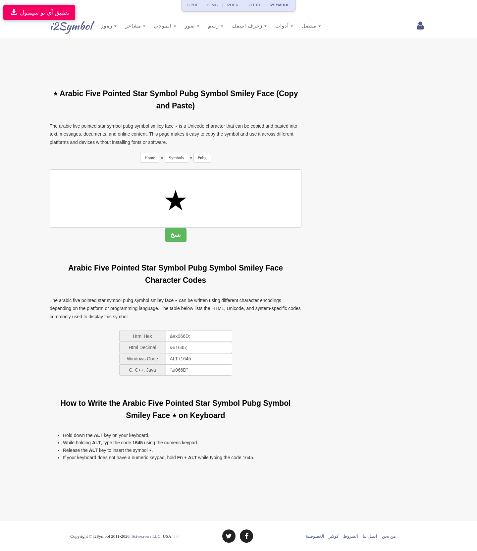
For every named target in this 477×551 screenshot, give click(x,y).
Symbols (176, 157)
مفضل (300, 26)
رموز (98, 26)
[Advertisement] (175, 59)
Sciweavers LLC (146, 536)
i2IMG (212, 5)
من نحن (389, 536)
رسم (205, 26)
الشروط (350, 536)
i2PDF (192, 5)
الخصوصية (315, 536)
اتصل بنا (370, 536)
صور (181, 26)
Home (149, 157)
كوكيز (334, 536)
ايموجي (154, 26)
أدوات (274, 26)
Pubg (202, 157)
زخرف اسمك (238, 26)
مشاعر (125, 26)
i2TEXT (254, 5)
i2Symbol (63, 26)
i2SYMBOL (280, 5)
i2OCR (233, 5)
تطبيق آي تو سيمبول (39, 12)
